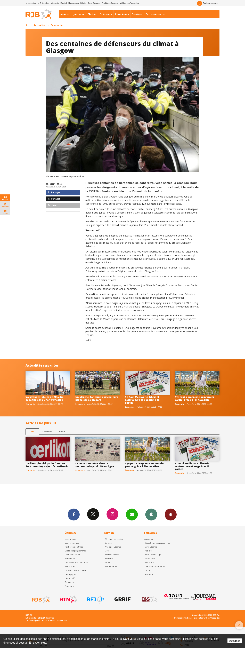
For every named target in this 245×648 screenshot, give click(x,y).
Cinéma (108, 543)
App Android (171, 514)
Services (137, 14)
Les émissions (71, 539)
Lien (52, 205)
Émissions (106, 14)
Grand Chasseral (72, 555)
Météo (108, 551)
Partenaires (149, 558)
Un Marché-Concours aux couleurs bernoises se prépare (96, 398)
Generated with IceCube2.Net (206, 618)
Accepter (234, 640)
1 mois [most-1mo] (62, 431)
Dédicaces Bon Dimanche (76, 562)
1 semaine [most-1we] (47, 431)
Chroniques (122, 14)
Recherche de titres (74, 547)
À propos (148, 539)
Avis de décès (111, 566)
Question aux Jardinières (76, 570)
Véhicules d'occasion (129, 3)
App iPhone (151, 514)
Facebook (74, 514)
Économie (57, 25)
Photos (92, 14)
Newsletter (149, 574)
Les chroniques (72, 543)
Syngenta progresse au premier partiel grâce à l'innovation (194, 398)
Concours (69, 586)
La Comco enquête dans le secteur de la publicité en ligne (94, 465)
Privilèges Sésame (110, 3)
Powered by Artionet (183, 618)
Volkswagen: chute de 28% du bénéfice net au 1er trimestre (44, 398)
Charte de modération (154, 566)
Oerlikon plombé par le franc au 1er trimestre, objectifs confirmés (47, 465)
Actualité (39, 25)
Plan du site (62, 621)
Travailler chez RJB (152, 555)
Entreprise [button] (43, 3)
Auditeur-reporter (207, 3)
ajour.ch (65, 14)
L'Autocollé (70, 578)
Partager (54, 192)
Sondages (69, 582)
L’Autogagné (70, 574)
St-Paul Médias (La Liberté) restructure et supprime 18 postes (142, 399)
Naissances (73, 3)
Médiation (149, 562)
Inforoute (55, 3)
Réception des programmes (157, 543)
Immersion (70, 558)
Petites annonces (112, 555)
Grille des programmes (75, 551)
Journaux (79, 14)
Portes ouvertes (155, 14)
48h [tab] (32, 431)
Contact (147, 570)
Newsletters (132, 514)
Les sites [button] (31, 3)
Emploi (63, 3)
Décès (83, 3)
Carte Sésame (94, 3)
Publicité (148, 551)
